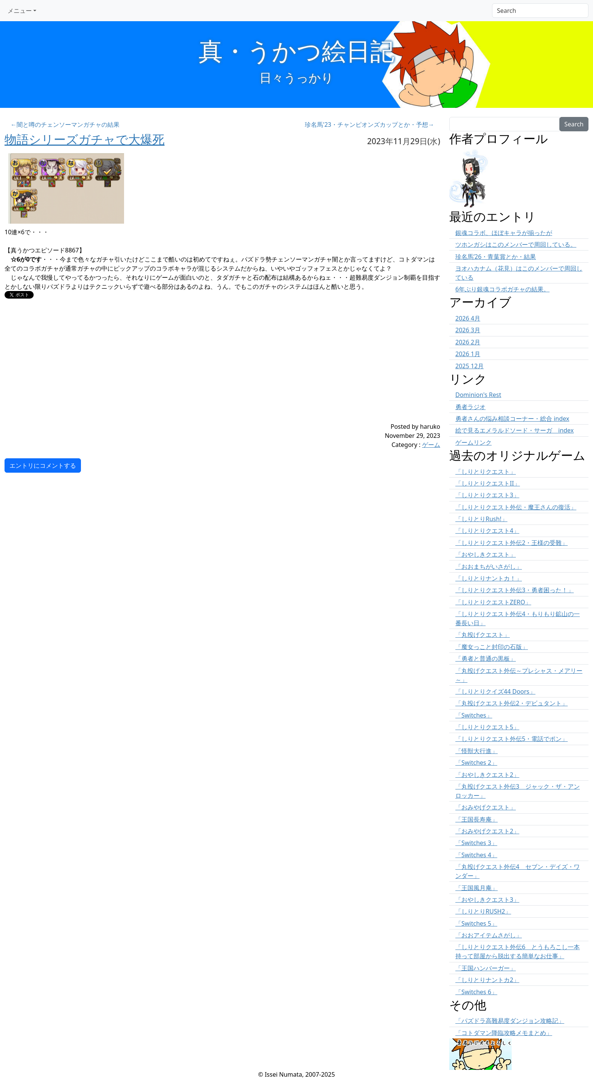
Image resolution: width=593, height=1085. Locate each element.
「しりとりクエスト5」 (487, 727)
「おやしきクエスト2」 (487, 775)
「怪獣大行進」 (476, 751)
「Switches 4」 (476, 855)
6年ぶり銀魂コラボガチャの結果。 (502, 289)
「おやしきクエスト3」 (487, 899)
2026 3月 (467, 330)
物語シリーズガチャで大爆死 (85, 139)
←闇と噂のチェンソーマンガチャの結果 (65, 124)
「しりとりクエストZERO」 (493, 602)
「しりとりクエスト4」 (487, 530)
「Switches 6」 (476, 992)
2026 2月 (467, 342)
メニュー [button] (20, 10)
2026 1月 (467, 354)
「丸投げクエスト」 (482, 634)
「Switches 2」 (476, 762)
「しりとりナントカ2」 (487, 980)
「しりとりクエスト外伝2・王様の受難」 (511, 543)
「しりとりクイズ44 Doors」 (495, 691)
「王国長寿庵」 (476, 819)
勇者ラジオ (470, 407)
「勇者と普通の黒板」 (485, 658)
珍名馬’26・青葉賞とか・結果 (495, 256)
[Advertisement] (186, 369)
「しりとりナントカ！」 (488, 578)
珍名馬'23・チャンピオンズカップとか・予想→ (369, 124)
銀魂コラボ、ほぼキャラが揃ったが (503, 233)
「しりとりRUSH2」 (483, 911)
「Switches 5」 (476, 923)
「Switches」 (473, 715)
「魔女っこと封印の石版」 (491, 647)
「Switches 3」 (476, 843)
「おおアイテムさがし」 (488, 935)
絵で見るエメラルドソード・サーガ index (514, 430)
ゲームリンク (473, 442)
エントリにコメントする (42, 465)
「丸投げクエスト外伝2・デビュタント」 (511, 703)
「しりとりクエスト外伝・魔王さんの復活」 (515, 507)
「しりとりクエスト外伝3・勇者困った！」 (514, 590)
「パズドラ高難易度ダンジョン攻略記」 (509, 1021)
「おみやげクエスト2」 (487, 831)
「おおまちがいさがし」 (488, 566)
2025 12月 (469, 366)
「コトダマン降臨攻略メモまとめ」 (503, 1033)
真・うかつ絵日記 (296, 50)
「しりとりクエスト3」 (487, 495)
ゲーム (431, 445)
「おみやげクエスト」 (485, 807)
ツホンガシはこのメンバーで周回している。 (515, 244)
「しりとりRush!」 (481, 519)
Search (574, 124)
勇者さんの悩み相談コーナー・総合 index (512, 418)
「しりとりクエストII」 (487, 483)
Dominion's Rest (478, 395)
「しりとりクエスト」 (485, 471)
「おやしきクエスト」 (485, 554)
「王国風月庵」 (476, 888)
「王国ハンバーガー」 (485, 968)
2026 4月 (467, 318)
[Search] (540, 10)
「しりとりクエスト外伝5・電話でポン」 (511, 739)
